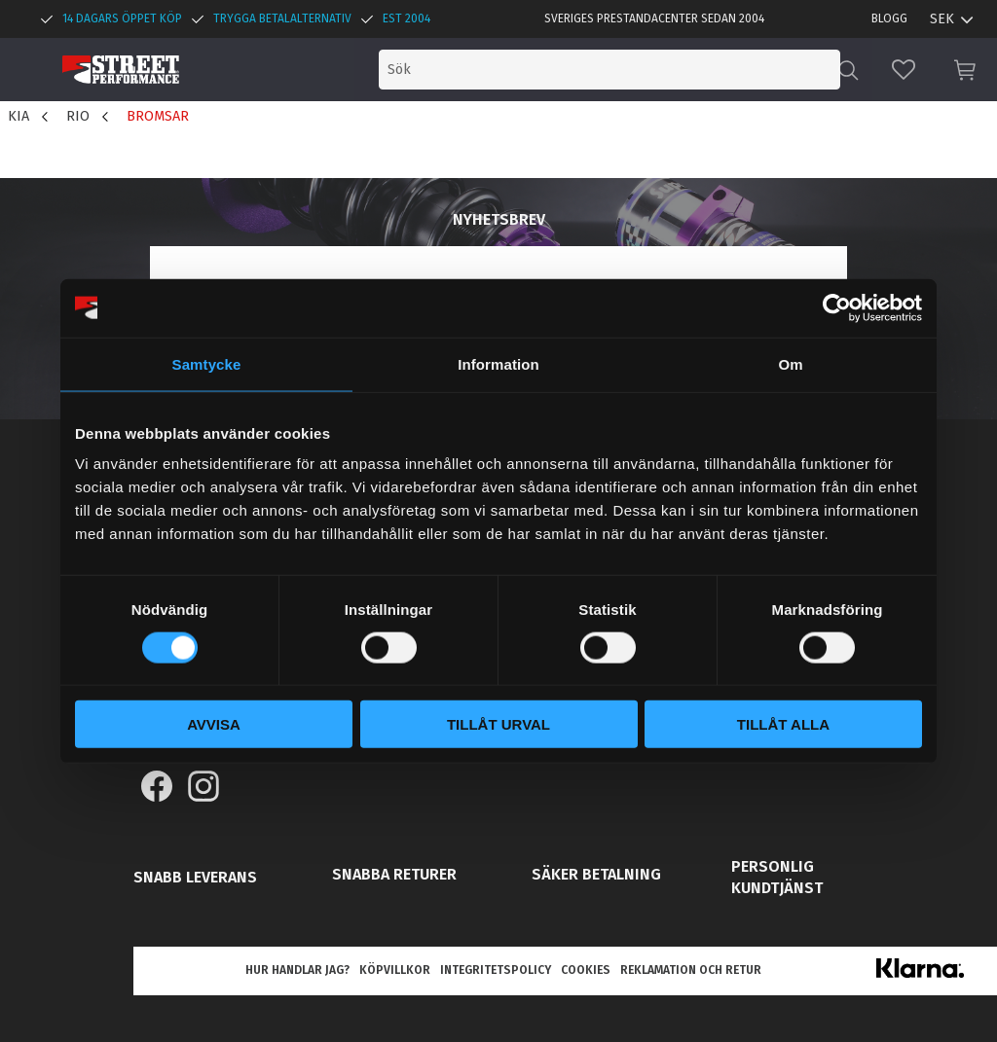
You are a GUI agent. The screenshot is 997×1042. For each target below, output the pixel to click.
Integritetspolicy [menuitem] (495, 970)
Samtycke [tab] (206, 363)
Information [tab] (498, 363)
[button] (903, 69)
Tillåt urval (498, 724)
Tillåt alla (783, 724)
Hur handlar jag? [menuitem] (297, 970)
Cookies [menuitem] (585, 970)
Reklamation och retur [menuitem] (690, 970)
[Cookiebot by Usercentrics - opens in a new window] (837, 307)
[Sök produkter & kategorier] (673, 70)
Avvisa (213, 724)
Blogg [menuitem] (889, 18)
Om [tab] (790, 363)
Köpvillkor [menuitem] (394, 970)
